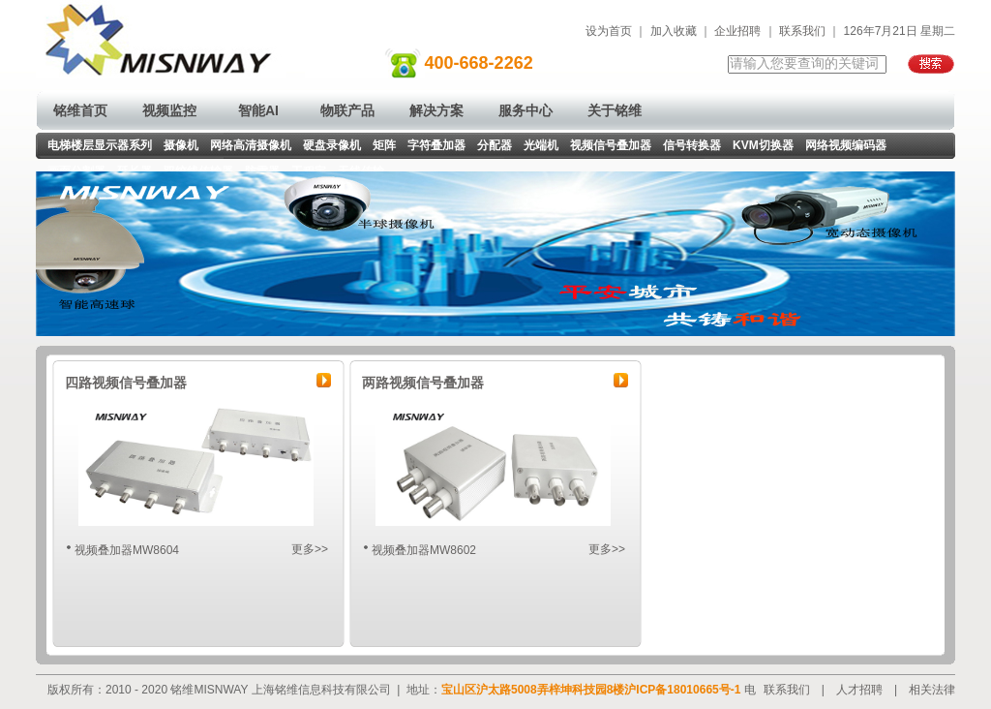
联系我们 (802, 31)
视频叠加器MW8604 (127, 550)
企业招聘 (737, 31)
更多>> (309, 549)
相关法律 (932, 689)
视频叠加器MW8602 (424, 550)
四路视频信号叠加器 (126, 382)
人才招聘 (859, 689)
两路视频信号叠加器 (423, 382)
